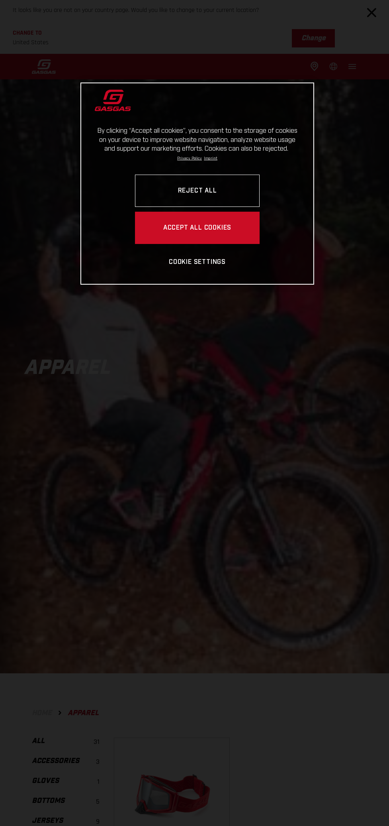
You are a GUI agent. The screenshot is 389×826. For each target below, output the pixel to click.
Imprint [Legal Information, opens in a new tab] (210, 158)
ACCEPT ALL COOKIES (197, 228)
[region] (197, 184)
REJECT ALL (197, 191)
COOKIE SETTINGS (197, 262)
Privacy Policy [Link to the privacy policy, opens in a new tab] (189, 158)
